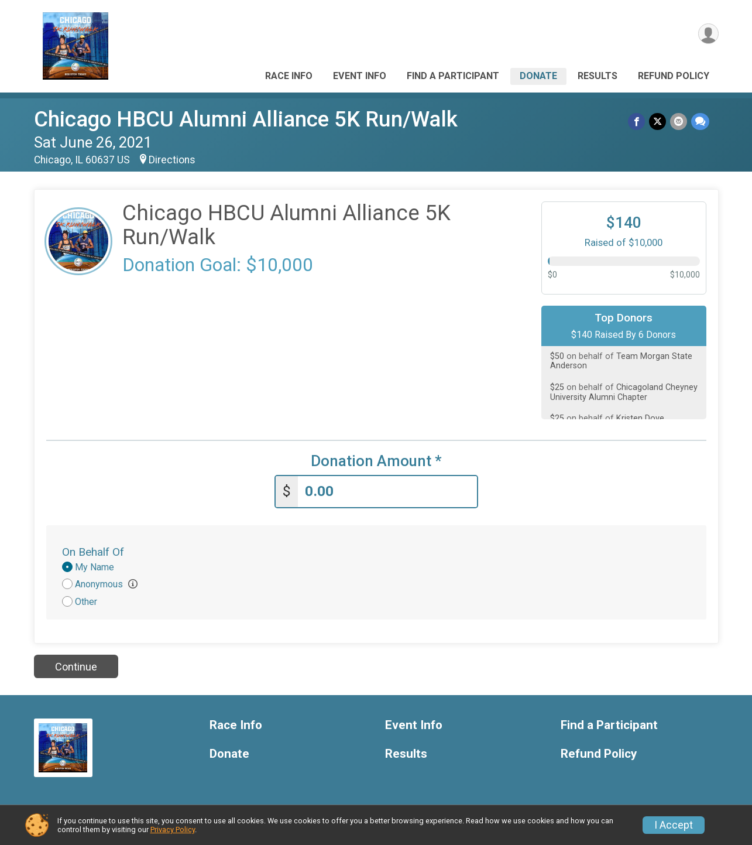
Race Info (289, 75)
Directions (172, 160)
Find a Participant (453, 75)
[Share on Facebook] (638, 121)
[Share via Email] (679, 121)
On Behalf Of (93, 551)
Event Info (359, 75)
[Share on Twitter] (658, 121)
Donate (538, 75)
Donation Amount (376, 461)
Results (597, 75)
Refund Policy (673, 75)
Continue (76, 665)
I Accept (673, 825)
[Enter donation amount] (387, 491)
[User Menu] (708, 34)
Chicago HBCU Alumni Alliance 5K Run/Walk (246, 119)
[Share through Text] (700, 121)
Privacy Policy (172, 829)
